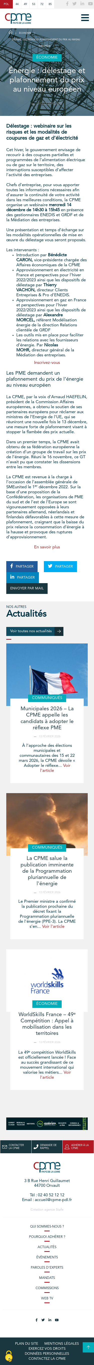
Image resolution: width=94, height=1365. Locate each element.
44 (17, 4)
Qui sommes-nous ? (47, 1226)
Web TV (47, 1298)
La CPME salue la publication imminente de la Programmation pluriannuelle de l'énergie (47, 871)
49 (25, 4)
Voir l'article (53, 927)
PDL (6, 4)
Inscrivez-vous (47, 363)
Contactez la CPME (47, 1358)
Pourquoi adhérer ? (47, 1237)
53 (33, 4)
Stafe (59, 1209)
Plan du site (26, 1343)
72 (41, 4)
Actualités (47, 1247)
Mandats (47, 1278)
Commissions (47, 1288)
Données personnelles (47, 1353)
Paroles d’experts (47, 1267)
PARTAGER (22, 566)
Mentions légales (61, 1343)
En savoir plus (47, 547)
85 (50, 4)
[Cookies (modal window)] (9, 1356)
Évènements (47, 1257)
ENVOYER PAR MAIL (27, 588)
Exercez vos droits (47, 1348)
